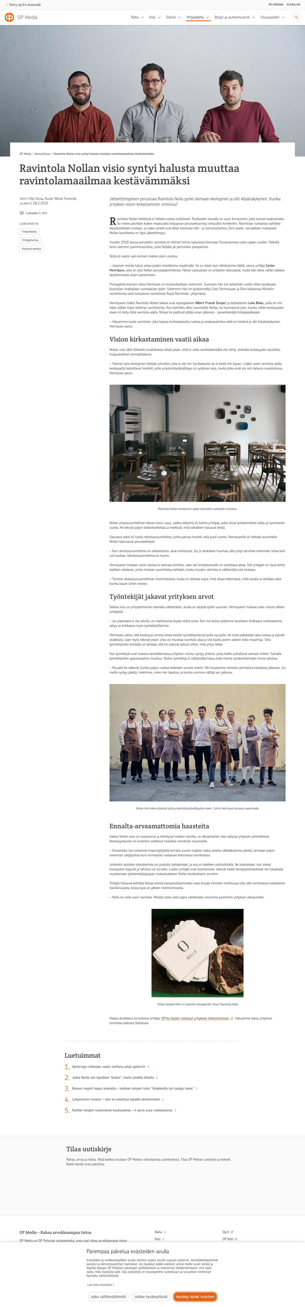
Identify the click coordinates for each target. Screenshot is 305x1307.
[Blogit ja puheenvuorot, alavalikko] (254, 17)
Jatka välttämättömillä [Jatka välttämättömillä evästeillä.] (108, 1297)
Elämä (171, 17)
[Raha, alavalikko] (143, 17)
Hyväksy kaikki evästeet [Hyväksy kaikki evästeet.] (195, 1297)
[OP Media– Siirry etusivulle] (23, 17)
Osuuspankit (270, 17)
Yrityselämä (195, 17)
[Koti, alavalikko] (160, 17)
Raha (134, 17)
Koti (152, 17)
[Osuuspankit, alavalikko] (284, 17)
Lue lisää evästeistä (99, 1285)
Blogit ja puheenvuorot (232, 17)
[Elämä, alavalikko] (180, 17)
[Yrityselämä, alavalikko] (208, 17)
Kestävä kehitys (31, 249)
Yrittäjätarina (30, 240)
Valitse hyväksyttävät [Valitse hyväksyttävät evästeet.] (151, 1297)
